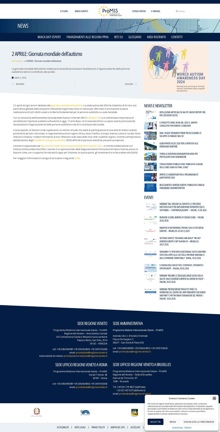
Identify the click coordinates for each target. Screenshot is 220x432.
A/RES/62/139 (93, 117)
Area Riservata (156, 37)
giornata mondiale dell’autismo (66, 105)
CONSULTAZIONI (139, 11)
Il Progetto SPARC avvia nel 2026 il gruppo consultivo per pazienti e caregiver (178, 124)
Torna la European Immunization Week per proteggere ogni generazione (179, 155)
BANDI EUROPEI (81, 11)
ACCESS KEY (135, 427)
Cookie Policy (177, 427)
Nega (173, 421)
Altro (21, 61)
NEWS (22, 25)
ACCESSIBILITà (63, 427)
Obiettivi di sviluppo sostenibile (50, 140)
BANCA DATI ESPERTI (49, 37)
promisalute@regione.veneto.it (91, 352)
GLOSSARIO (135, 37)
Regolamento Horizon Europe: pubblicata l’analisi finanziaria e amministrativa (182, 186)
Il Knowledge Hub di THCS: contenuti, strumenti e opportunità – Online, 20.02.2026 (181, 267)
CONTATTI (176, 37)
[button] (214, 398)
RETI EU (118, 37)
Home (14, 61)
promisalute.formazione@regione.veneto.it (85, 355)
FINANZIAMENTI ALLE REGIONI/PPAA (88, 37)
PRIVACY (188, 427)
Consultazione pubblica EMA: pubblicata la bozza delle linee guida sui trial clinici (181, 166)
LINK (77, 158)
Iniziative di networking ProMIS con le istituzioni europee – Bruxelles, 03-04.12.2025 (181, 229)
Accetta (155, 421)
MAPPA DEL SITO (118, 427)
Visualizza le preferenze (199, 421)
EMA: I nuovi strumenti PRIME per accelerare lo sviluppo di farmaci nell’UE (180, 135)
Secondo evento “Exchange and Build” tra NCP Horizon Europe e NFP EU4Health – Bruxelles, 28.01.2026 (180, 241)
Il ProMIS (64, 11)
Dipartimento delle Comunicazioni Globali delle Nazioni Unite (71, 145)
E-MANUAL (155, 11)
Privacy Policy (98, 427)
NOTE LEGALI (80, 427)
